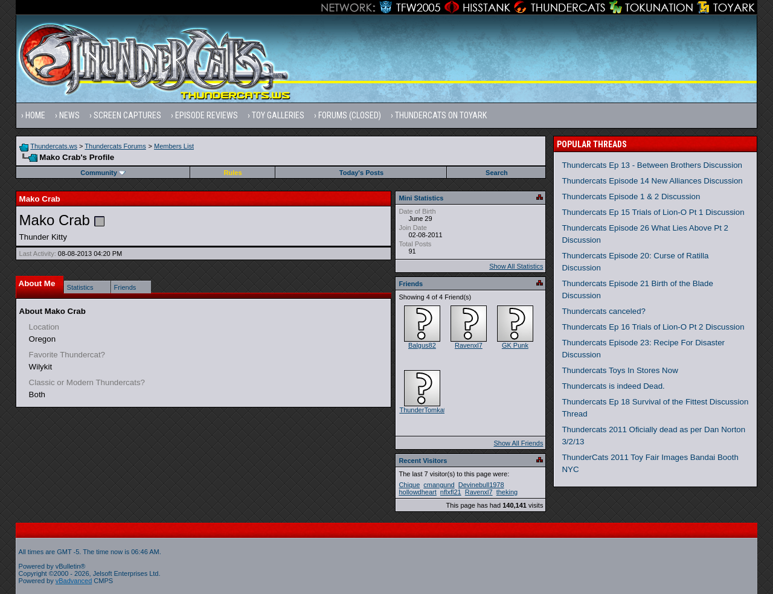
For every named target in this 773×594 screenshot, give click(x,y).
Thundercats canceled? (604, 311)
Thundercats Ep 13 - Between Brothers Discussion (652, 165)
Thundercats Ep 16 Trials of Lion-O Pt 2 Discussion (653, 326)
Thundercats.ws (53, 146)
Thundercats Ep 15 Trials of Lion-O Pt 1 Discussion (653, 212)
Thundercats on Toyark (441, 115)
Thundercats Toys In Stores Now (620, 370)
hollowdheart (417, 492)
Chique (409, 484)
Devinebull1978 (481, 484)
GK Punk (515, 345)
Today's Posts (361, 172)
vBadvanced (74, 580)
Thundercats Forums (115, 146)
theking (507, 492)
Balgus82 (422, 345)
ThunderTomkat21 (426, 410)
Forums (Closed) (349, 115)
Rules (233, 172)
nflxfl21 (450, 492)
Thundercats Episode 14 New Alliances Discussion (652, 180)
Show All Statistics (516, 266)
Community (103, 172)
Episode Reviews (206, 115)
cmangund (438, 484)
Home (35, 115)
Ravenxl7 (469, 345)
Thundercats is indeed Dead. (613, 386)
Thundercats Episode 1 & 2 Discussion (631, 196)
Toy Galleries (278, 115)
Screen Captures (127, 115)
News (69, 115)
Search (497, 172)
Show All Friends (518, 443)
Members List (174, 146)
